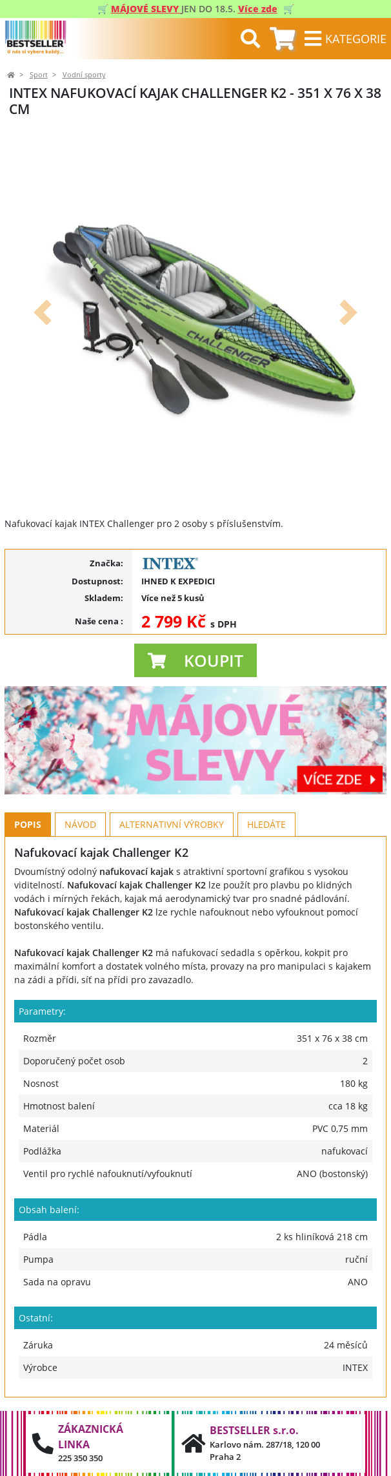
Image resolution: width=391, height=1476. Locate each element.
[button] (43, 312)
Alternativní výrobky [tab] (171, 824)
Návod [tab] (80, 824)
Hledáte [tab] (266, 824)
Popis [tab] (27, 824)
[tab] (282, 39)
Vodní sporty (84, 74)
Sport (39, 74)
